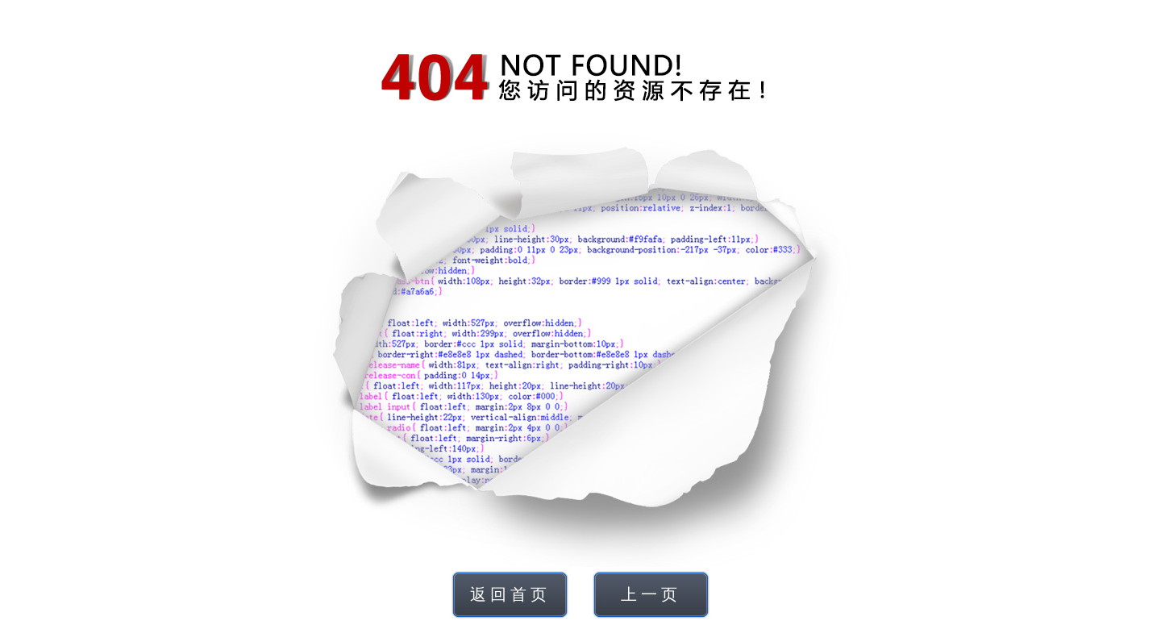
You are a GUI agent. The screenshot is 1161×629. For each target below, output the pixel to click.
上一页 (651, 594)
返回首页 (510, 594)
